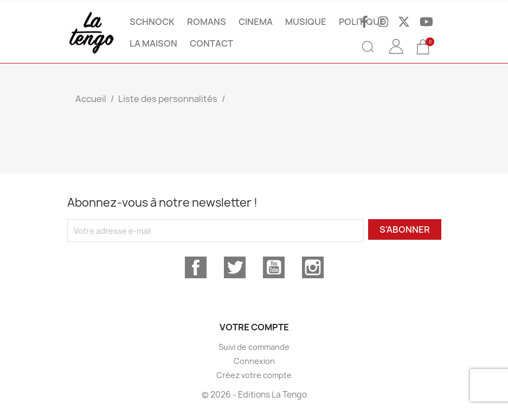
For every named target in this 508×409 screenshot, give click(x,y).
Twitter (235, 267)
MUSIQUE (305, 22)
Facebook (196, 267)
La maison (153, 43)
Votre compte (254, 327)
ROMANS (206, 22)
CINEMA (256, 22)
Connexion (254, 361)
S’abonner (405, 229)
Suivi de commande (254, 347)
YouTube (274, 267)
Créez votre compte (254, 375)
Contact (211, 43)
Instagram (313, 267)
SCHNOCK (152, 22)
